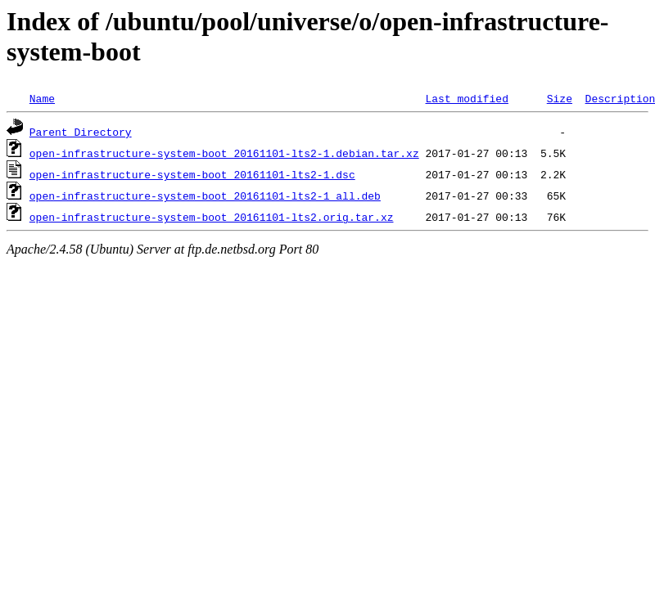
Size (559, 98)
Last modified (466, 98)
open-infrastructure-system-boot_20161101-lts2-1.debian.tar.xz (224, 153)
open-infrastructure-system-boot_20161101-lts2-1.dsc (192, 174)
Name (42, 98)
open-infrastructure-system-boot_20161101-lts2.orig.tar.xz (211, 216)
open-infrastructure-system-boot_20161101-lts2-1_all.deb (205, 195)
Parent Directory (80, 131)
